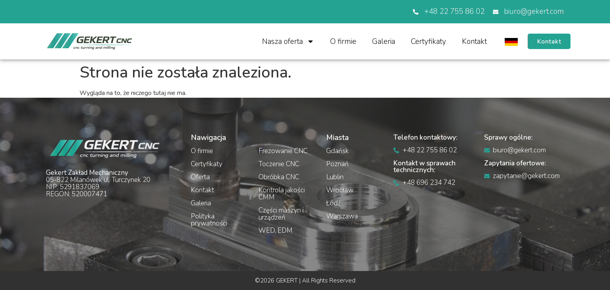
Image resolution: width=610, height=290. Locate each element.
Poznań (337, 164)
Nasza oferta (287, 41)
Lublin (335, 177)
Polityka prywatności (209, 220)
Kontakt (473, 41)
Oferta (200, 177)
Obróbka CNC (278, 177)
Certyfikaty (427, 41)
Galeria (382, 41)
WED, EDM (275, 230)
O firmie (342, 41)
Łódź (333, 203)
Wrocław (339, 190)
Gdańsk (337, 150)
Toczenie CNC (278, 164)
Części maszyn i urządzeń (281, 214)
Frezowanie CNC (283, 150)
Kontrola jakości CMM (281, 194)
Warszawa (342, 216)
